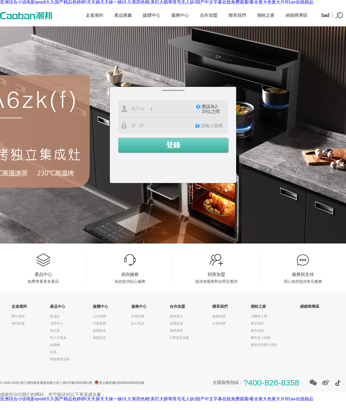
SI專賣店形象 (179, 338)
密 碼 (178, 125)
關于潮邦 (18, 316)
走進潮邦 (94, 15)
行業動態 (99, 323)
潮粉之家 (266, 15)
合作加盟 (208, 15)
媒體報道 (99, 331)
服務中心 (180, 15)
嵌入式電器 (58, 338)
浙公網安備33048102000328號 (121, 383)
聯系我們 (237, 15)
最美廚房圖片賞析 (264, 345)
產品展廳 (123, 15)
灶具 (53, 352)
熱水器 (55, 331)
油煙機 (55, 345)
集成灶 (55, 316)
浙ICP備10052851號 (77, 383)
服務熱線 (218, 316)
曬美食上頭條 (260, 338)
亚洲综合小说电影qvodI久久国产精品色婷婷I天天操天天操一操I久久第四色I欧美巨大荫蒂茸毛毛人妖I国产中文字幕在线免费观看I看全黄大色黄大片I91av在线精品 (156, 399)
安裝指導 (137, 316)
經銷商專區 (297, 15)
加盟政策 (176, 323)
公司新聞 (99, 316)
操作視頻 (257, 331)
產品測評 (257, 323)
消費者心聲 (259, 316)
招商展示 (176, 316)
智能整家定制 (60, 359)
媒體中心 (151, 15)
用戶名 (178, 109)
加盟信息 (99, 338)
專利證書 (18, 323)
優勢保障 (176, 331)
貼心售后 (137, 323)
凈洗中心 (56, 323)
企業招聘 (218, 323)
